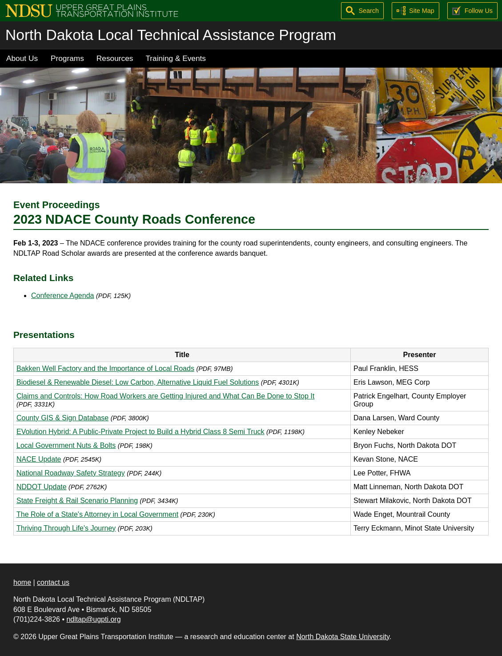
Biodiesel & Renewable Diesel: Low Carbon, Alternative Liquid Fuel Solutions (137, 382)
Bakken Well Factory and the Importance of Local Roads (105, 368)
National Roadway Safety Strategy (70, 473)
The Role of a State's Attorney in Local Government (97, 514)
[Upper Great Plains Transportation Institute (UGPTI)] (91, 10)
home (22, 582)
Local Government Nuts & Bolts (66, 445)
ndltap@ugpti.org (93, 619)
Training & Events (175, 58)
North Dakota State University (343, 636)
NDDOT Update (41, 487)
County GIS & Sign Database (62, 418)
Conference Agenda (62, 295)
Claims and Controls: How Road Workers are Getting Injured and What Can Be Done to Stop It (165, 396)
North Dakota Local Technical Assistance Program (170, 35)
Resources (114, 58)
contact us (53, 582)
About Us (22, 58)
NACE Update (38, 459)
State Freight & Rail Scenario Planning (77, 500)
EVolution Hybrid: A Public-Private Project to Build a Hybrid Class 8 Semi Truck (140, 431)
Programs (67, 58)
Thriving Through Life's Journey (66, 528)
